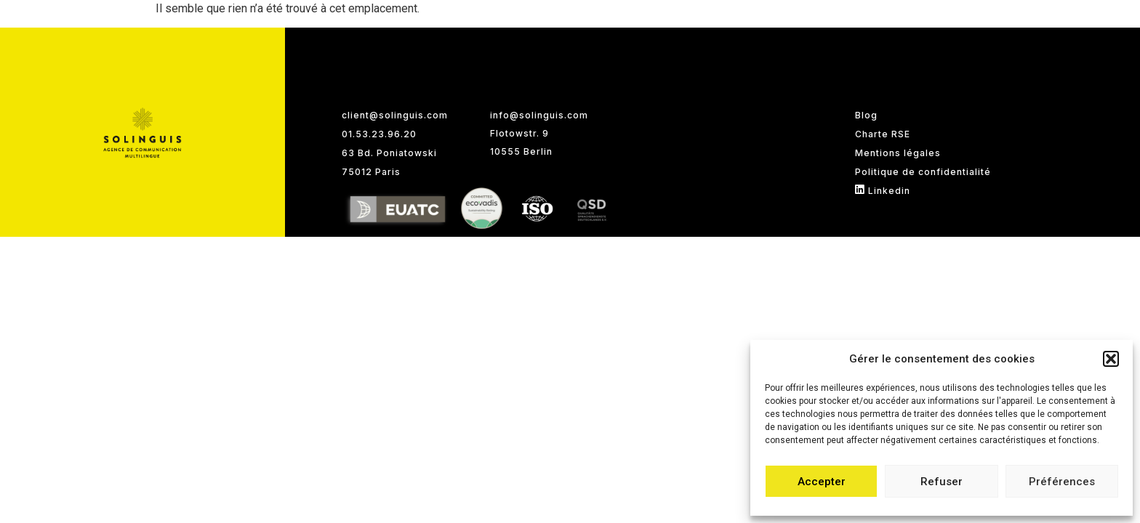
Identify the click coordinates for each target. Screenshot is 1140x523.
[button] (1111, 359)
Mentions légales (898, 152)
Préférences (1062, 481)
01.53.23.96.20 (379, 134)
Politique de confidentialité (923, 171)
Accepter (822, 481)
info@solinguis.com (539, 115)
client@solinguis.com (395, 115)
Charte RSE (882, 134)
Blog (866, 115)
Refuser (941, 481)
